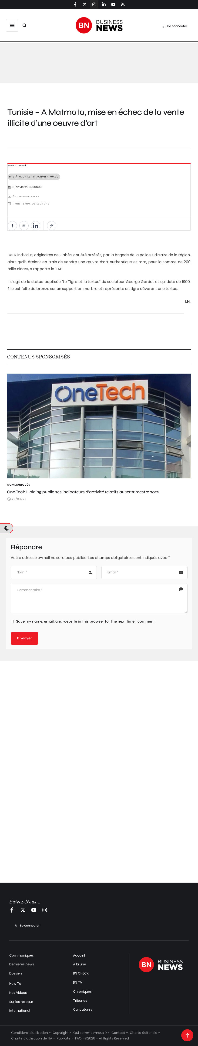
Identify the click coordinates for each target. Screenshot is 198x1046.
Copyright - (62, 1032)
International (19, 1010)
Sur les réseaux (21, 1001)
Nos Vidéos (18, 992)
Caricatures (82, 1009)
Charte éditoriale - (145, 1032)
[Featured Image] (99, 426)
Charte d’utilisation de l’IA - (33, 1038)
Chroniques (82, 991)
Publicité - (65, 1038)
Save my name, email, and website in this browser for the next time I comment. (85, 621)
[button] (12, 25)
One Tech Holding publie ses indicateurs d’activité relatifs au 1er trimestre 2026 (83, 491)
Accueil (79, 955)
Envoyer (24, 638)
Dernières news (21, 964)
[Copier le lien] (51, 225)
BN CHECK (81, 973)
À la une (79, 964)
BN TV (77, 982)
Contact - (119, 1032)
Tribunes (80, 1000)
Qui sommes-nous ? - (91, 1032)
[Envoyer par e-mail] (24, 225)
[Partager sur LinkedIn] (35, 225)
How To (15, 983)
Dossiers (16, 973)
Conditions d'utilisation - (31, 1032)
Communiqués (21, 955)
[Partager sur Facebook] (12, 225)
